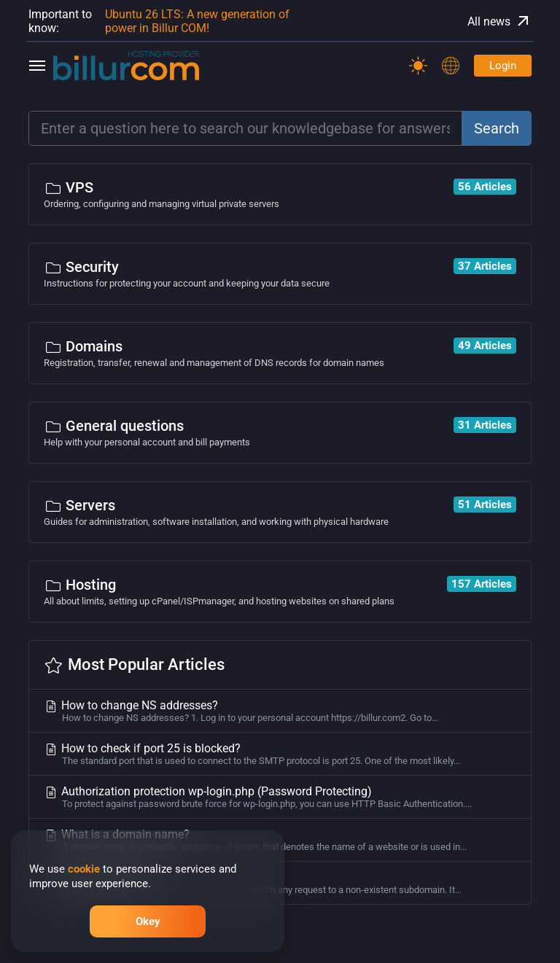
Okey (148, 921)
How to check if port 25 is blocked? (280, 753)
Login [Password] (502, 65)
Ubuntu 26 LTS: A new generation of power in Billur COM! (197, 21)
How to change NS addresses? (280, 710)
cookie (84, 869)
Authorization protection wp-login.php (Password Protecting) (280, 796)
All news (499, 21)
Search (496, 128)
